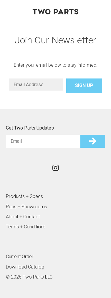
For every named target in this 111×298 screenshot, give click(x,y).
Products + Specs (24, 196)
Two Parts (55, 11)
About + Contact (23, 217)
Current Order (19, 256)
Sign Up (84, 85)
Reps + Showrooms (26, 206)
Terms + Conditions (26, 227)
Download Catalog (25, 267)
